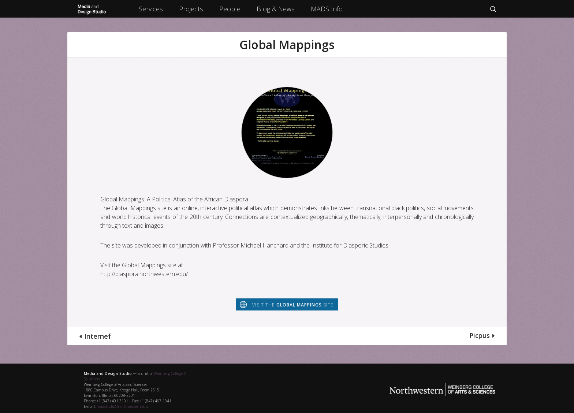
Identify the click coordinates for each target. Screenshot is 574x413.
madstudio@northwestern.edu (122, 406)
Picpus (479, 335)
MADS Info (327, 8)
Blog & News (276, 8)
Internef (97, 336)
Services (151, 8)
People (230, 8)
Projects (191, 8)
